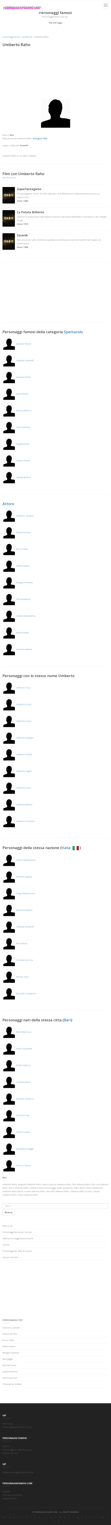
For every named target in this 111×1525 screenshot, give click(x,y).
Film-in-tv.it (11, 177)
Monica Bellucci (17, 410)
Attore (8, 503)
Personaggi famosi (11, 36)
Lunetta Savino (16, 1081)
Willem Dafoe (15, 565)
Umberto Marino (17, 804)
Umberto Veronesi (18, 821)
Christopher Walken (12, 1384)
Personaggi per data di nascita (17, 1250)
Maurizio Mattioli (17, 910)
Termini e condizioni (12, 1494)
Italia (70, 847)
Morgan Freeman (17, 582)
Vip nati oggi (55, 22)
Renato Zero (15, 976)
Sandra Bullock (16, 477)
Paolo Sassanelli (17, 1048)
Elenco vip (7, 1225)
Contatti (6, 1491)
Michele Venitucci (18, 1098)
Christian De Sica (17, 960)
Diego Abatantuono (18, 893)
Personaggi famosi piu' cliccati (17, 1232)
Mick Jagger (7, 1359)
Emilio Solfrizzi (16, 1065)
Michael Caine (9, 1365)
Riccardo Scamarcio (19, 993)
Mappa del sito (9, 1498)
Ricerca (8, 1212)
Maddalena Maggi (17, 1148)
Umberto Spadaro (18, 737)
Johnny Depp (15, 632)
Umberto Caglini (17, 771)
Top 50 (5, 1244)
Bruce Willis (15, 549)
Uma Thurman (16, 427)
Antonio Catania (17, 649)
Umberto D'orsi (16, 704)
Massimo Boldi (16, 377)
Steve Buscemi (9, 1377)
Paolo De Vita (15, 1115)
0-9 (4, 1517)
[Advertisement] (55, 74)
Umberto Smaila (17, 754)
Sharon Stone (16, 460)
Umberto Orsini (16, 721)
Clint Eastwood (16, 599)
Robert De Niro (16, 532)
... (30, 197)
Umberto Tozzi (16, 687)
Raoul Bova (14, 943)
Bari (67, 1019)
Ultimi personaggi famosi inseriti (17, 1238)
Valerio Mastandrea (18, 615)
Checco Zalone (16, 1165)
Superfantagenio (29, 189)
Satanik (22, 235)
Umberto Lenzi (16, 787)
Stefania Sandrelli (18, 360)
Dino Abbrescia (16, 1031)
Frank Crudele (16, 1132)
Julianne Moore (16, 343)
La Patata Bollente (30, 212)
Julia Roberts (15, 393)
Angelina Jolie (15, 443)
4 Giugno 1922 (40, 138)
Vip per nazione (10, 1257)
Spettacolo (27, 36)
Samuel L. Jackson (18, 515)
